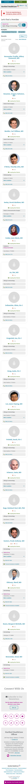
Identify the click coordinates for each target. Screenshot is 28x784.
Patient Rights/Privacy (8, 771)
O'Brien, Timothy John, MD (14, 167)
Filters (23, 36)
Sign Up (14, 707)
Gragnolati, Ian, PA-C (14, 338)
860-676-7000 (8, 560)
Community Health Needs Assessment (9, 768)
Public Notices (19, 773)
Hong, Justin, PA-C (14, 371)
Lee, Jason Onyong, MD (14, 404)
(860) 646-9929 (8, 522)
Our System (7, 1)
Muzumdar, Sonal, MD (14, 657)
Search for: (5, 24)
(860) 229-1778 (8, 254)
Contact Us (15, 739)
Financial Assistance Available (12, 564)
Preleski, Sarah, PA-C (14, 439)
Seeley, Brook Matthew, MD (14, 202)
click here (17, 752)
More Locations (14, 71)
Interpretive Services (15, 755)
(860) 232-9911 (8, 75)
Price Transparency (10, 770)
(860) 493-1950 (8, 113)
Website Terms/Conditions (19, 771)
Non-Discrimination (18, 770)
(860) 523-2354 (8, 287)
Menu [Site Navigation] (22, 5)
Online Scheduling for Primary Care (9, 31)
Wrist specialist (22, 31)
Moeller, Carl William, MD (14, 131)
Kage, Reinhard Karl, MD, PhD (14, 508)
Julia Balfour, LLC (16, 777)
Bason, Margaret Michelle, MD (14, 624)
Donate (20, 1)
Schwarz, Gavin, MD (14, 472)
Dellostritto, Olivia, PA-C (14, 305)
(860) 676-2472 (8, 220)
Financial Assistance (22, 768)
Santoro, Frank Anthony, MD (14, 541)
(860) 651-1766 (8, 638)
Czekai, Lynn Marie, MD (14, 238)
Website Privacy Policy (10, 773)
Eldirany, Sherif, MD (14, 582)
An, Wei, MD (14, 272)
